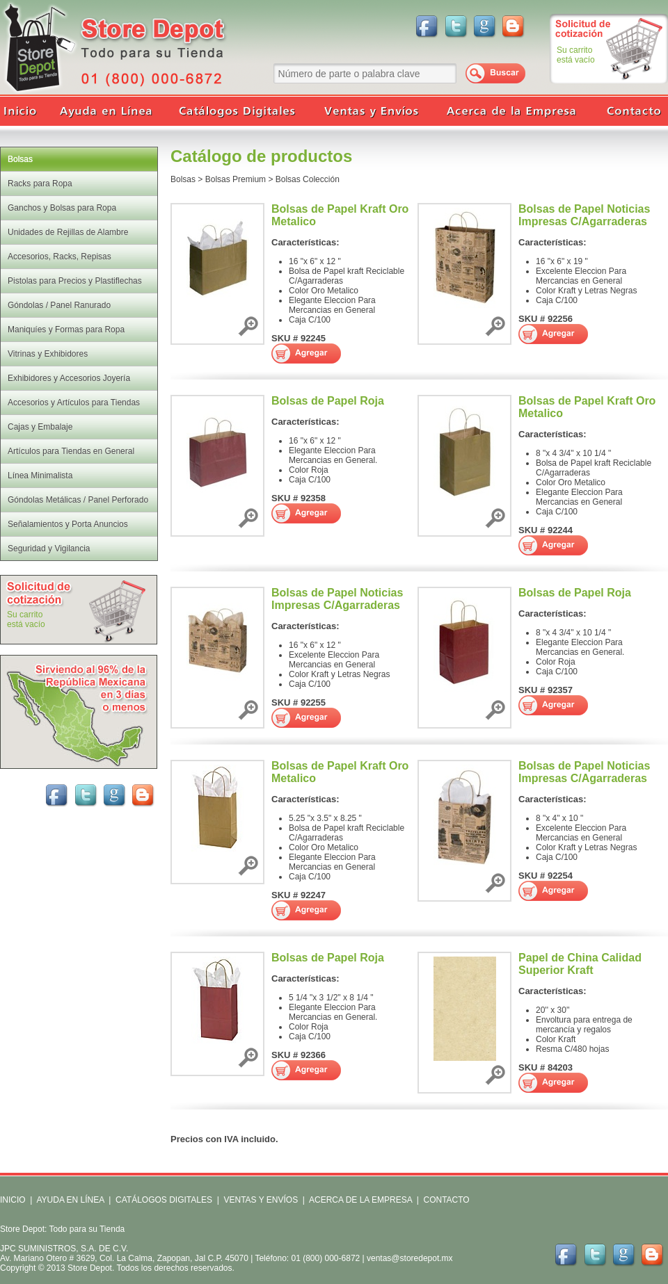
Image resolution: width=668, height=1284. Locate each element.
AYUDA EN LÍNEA (70, 1200)
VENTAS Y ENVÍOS (259, 1200)
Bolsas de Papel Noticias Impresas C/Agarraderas (584, 215)
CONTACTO (446, 1200)
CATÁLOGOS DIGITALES (164, 1200)
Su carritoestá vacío (576, 55)
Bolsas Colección (308, 179)
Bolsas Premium (235, 179)
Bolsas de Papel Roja (327, 401)
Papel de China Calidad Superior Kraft (580, 964)
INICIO (13, 1200)
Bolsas (183, 179)
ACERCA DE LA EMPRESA (359, 1200)
